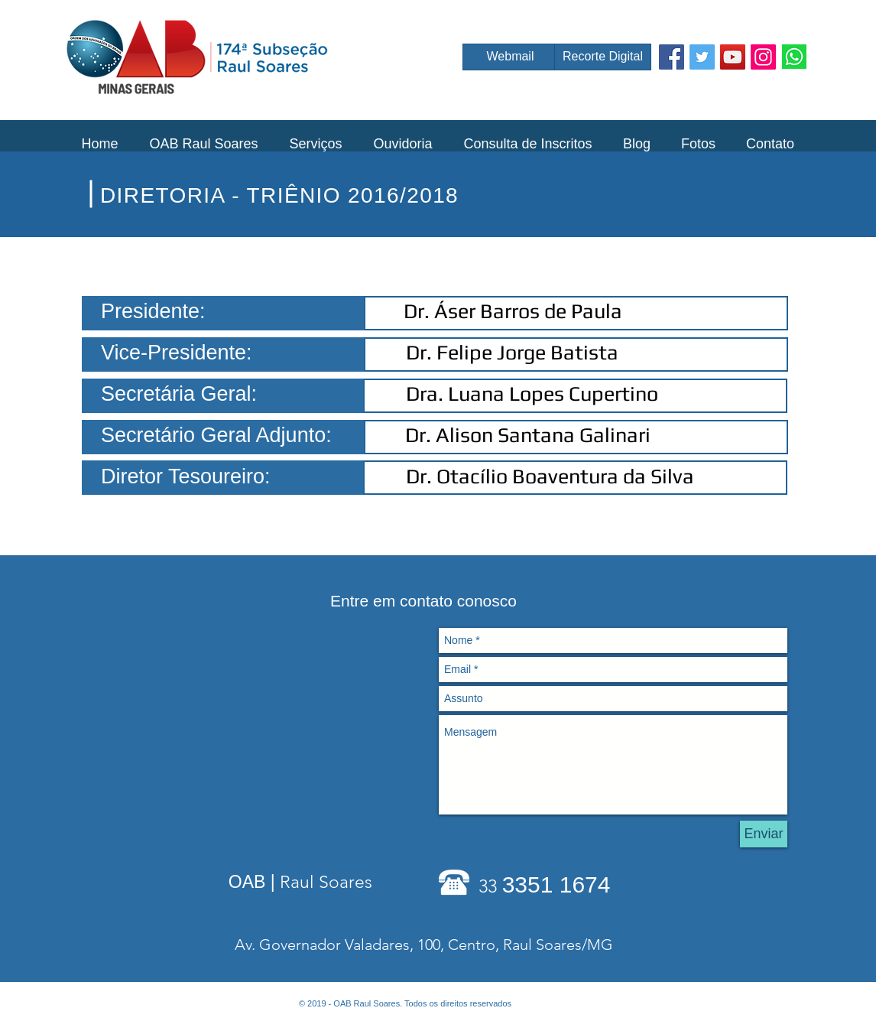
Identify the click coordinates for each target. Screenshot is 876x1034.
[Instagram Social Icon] (763, 57)
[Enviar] (763, 834)
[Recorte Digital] (602, 57)
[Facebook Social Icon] (671, 57)
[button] (204, 144)
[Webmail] (510, 57)
